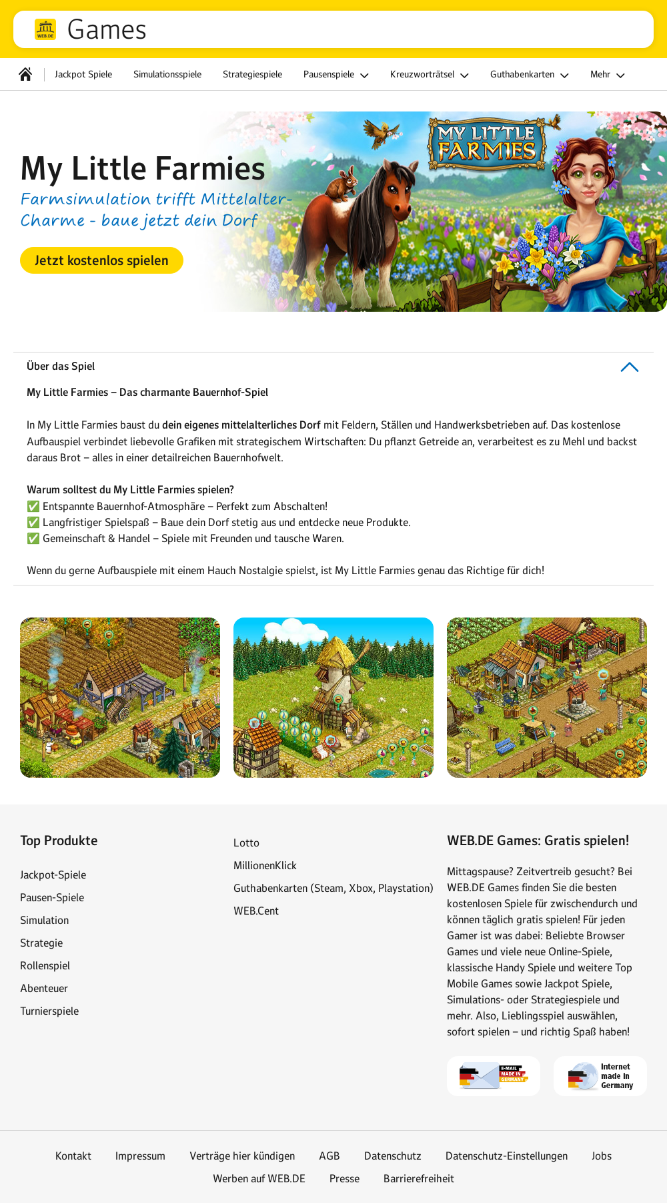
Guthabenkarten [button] (531, 75)
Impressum (140, 1155)
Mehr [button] (609, 75)
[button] (101, 260)
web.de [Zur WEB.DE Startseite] (45, 29)
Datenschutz (393, 1155)
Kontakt (73, 1155)
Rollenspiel (45, 965)
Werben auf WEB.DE (259, 1178)
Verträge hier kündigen (242, 1155)
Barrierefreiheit (419, 1178)
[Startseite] (25, 74)
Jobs (602, 1155)
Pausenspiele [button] (338, 75)
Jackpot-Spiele (53, 874)
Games (107, 29)
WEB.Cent (256, 910)
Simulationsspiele (167, 74)
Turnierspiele (49, 1010)
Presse (344, 1178)
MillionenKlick (265, 865)
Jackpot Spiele (83, 74)
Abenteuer (44, 988)
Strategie (41, 942)
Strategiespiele (252, 74)
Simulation (44, 920)
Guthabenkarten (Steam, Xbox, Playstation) (333, 888)
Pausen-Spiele (52, 897)
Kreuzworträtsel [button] (431, 75)
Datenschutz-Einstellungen (507, 1155)
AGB (329, 1155)
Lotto (246, 842)
